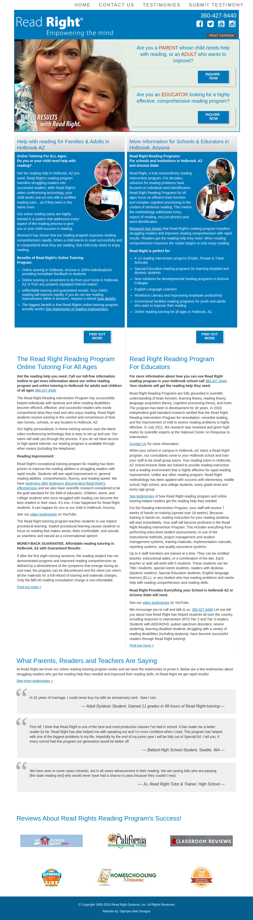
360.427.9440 (45, 390)
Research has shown (145, 229)
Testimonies (162, 4)
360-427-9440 (218, 15)
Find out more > (29, 587)
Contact (116, 5)
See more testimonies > (35, 681)
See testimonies (141, 496)
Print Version (221, 35)
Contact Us (138, 444)
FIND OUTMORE (97, 336)
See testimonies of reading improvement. (77, 309)
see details (106, 299)
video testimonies (43, 514)
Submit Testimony (216, 4)
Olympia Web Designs (135, 911)
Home (82, 4)
